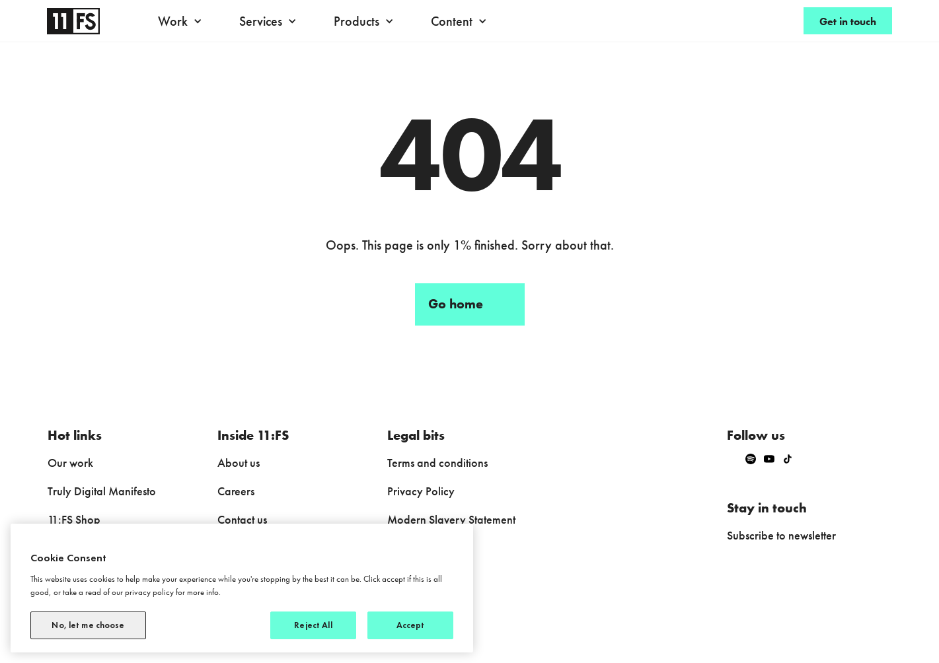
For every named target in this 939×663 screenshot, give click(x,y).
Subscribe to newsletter (781, 535)
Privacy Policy (421, 491)
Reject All (313, 625)
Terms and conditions (437, 462)
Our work (70, 462)
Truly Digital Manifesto (102, 491)
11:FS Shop (74, 519)
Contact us (242, 519)
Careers (235, 491)
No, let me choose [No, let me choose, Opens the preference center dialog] (88, 625)
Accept (410, 625)
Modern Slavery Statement (451, 519)
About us (238, 462)
